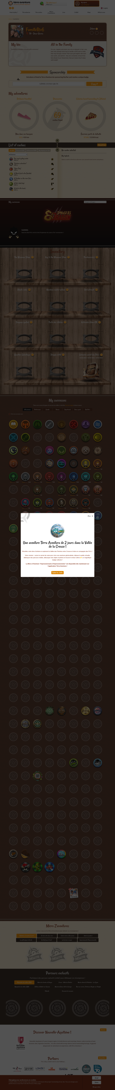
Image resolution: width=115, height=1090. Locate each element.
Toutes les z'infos (57, 572)
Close (91, 516)
